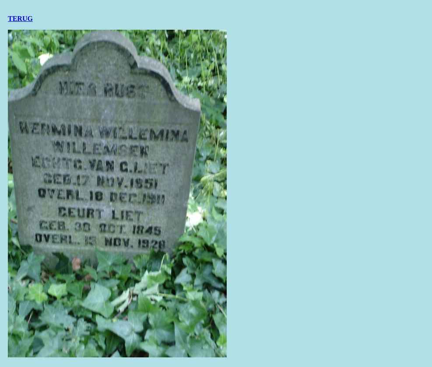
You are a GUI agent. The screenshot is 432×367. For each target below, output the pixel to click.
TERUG (20, 18)
